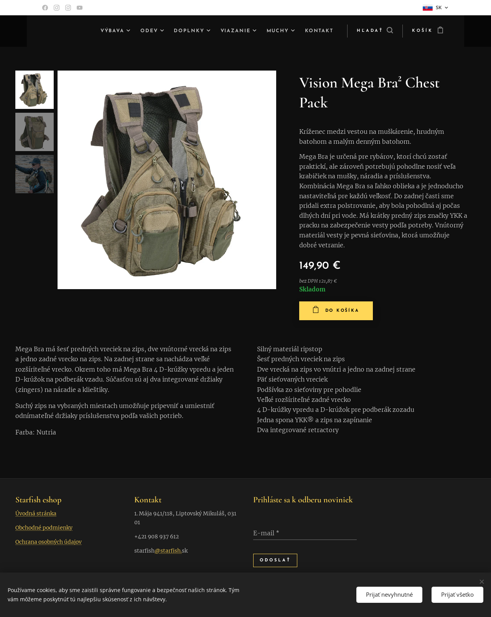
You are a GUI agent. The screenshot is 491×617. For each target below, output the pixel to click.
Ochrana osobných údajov (48, 541)
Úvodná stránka (35, 513)
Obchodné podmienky (43, 527)
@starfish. (168, 550)
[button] (374, 31)
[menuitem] (104, 31)
